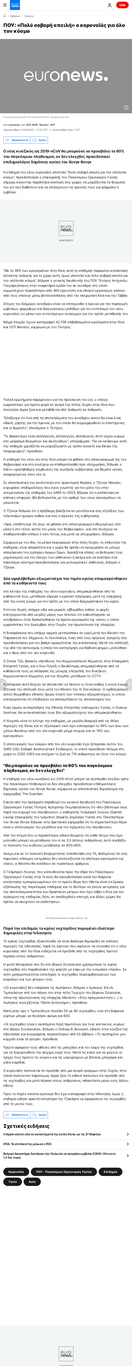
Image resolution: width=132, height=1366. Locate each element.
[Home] (4, 16)
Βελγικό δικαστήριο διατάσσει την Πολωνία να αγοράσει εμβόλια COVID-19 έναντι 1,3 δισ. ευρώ (59, 1155)
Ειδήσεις (15, 16)
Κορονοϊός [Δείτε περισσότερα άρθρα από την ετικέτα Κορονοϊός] (16, 1171)
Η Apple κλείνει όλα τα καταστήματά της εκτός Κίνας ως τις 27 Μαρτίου (52, 1134)
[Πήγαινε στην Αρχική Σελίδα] (15, 5)
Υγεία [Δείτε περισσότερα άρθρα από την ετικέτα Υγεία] (12, 1181)
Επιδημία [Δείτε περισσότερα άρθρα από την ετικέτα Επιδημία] (110, 1171)
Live (122, 5)
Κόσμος (29, 16)
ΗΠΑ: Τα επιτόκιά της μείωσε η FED (27, 1144)
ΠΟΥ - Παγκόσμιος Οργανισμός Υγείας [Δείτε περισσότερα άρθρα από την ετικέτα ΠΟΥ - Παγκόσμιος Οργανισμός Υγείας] (64, 1171)
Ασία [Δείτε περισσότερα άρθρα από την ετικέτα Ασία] (32, 1181)
